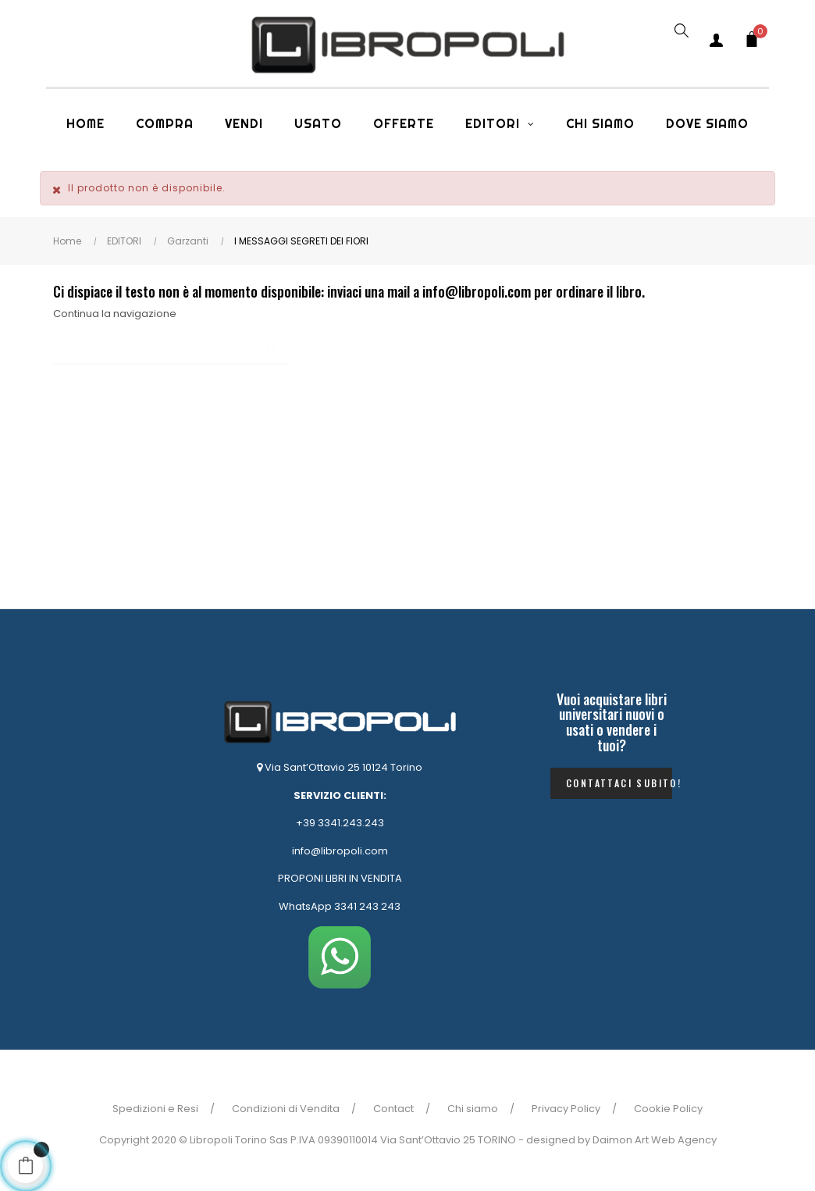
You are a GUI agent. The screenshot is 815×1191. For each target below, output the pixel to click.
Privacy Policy (566, 1108)
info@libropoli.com (340, 850)
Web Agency (684, 1139)
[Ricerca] (170, 349)
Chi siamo (472, 1108)
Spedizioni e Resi (155, 1108)
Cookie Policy (668, 1108)
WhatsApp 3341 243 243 (339, 906)
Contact (393, 1108)
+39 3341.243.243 (340, 822)
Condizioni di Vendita (286, 1108)
